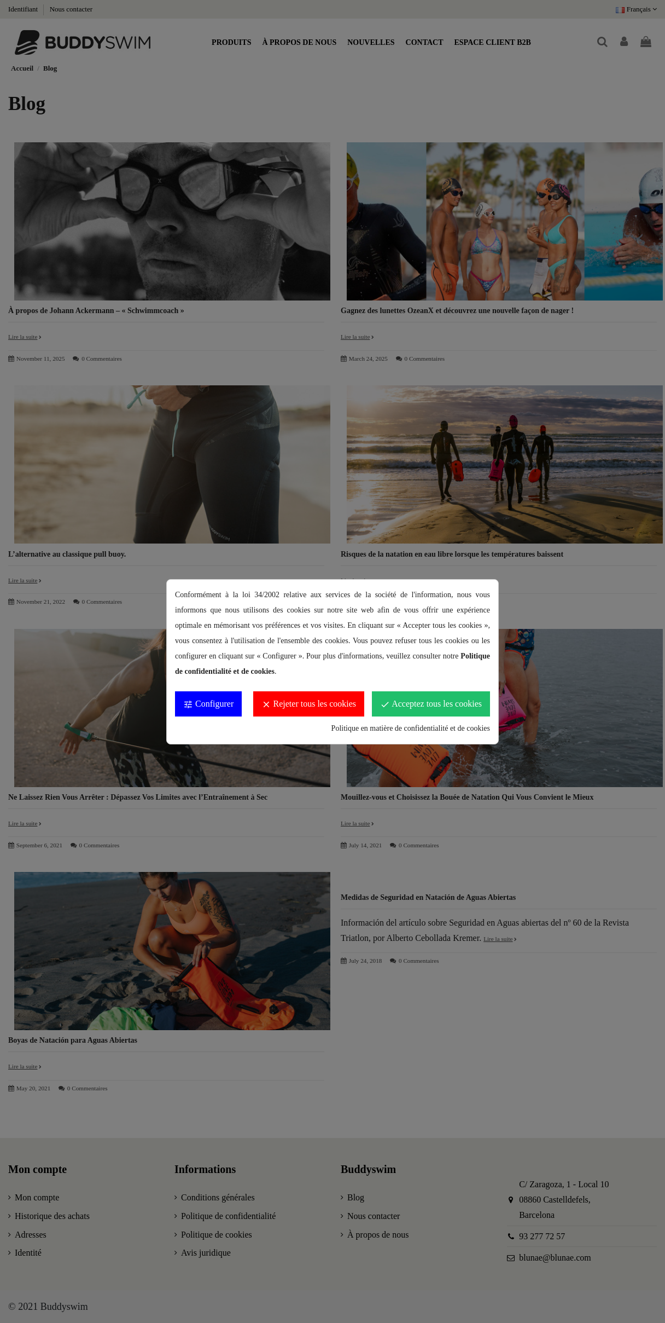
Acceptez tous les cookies (431, 704)
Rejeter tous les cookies (309, 704)
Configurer (208, 704)
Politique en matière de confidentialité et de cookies (410, 728)
